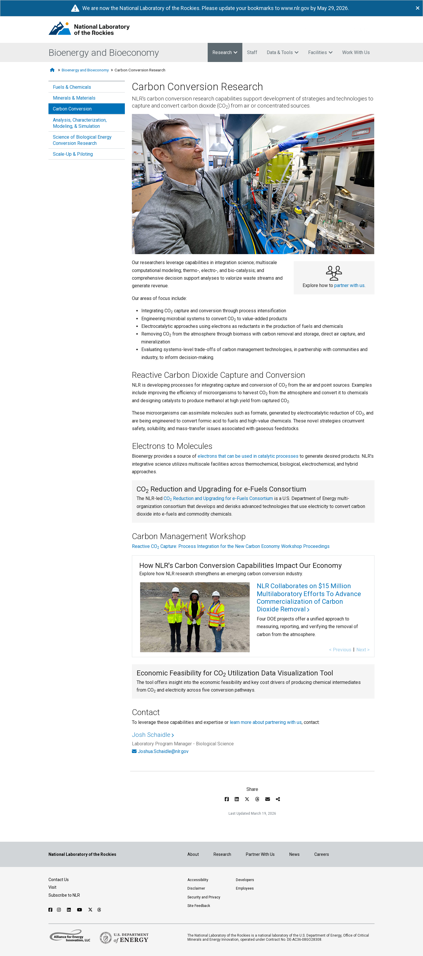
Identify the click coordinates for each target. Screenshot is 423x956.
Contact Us (58, 879)
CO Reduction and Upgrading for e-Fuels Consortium (218, 498)
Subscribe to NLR (64, 895)
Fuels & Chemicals (72, 87)
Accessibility (197, 880)
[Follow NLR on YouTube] (80, 910)
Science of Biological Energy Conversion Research (82, 140)
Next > (363, 650)
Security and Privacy (203, 897)
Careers (321, 854)
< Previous (340, 650)
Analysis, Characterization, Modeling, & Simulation (80, 123)
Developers (245, 880)
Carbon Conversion (72, 109)
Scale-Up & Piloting (73, 154)
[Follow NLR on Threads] (99, 910)
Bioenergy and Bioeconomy (103, 52)
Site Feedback (198, 906)
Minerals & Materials (74, 98)
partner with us (349, 285)
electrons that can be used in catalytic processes (248, 456)
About (193, 854)
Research (225, 52)
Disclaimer (196, 888)
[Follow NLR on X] (90, 910)
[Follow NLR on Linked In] (69, 910)
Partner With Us (260, 854)
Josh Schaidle (151, 734)
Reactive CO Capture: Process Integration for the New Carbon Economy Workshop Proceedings (231, 546)
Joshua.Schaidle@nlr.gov (163, 751)
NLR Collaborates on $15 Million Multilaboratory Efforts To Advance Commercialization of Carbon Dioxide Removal (309, 597)
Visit (52, 887)
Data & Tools (283, 52)
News (294, 854)
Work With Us (356, 52)
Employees (245, 888)
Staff (252, 52)
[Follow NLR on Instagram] (59, 910)
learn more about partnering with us (266, 722)
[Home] (53, 70)
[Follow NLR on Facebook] (50, 910)
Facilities (320, 52)
